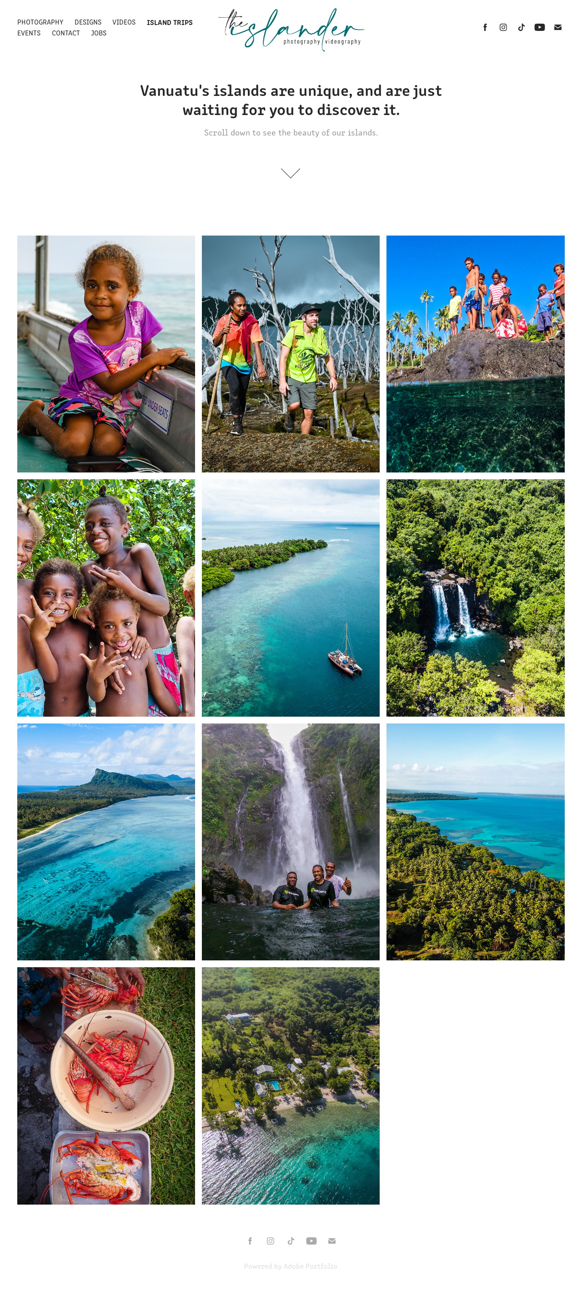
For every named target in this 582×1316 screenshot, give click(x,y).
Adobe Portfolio (310, 1266)
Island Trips (170, 22)
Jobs (98, 32)
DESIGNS (88, 21)
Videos (123, 21)
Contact (66, 32)
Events (28, 32)
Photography (40, 21)
